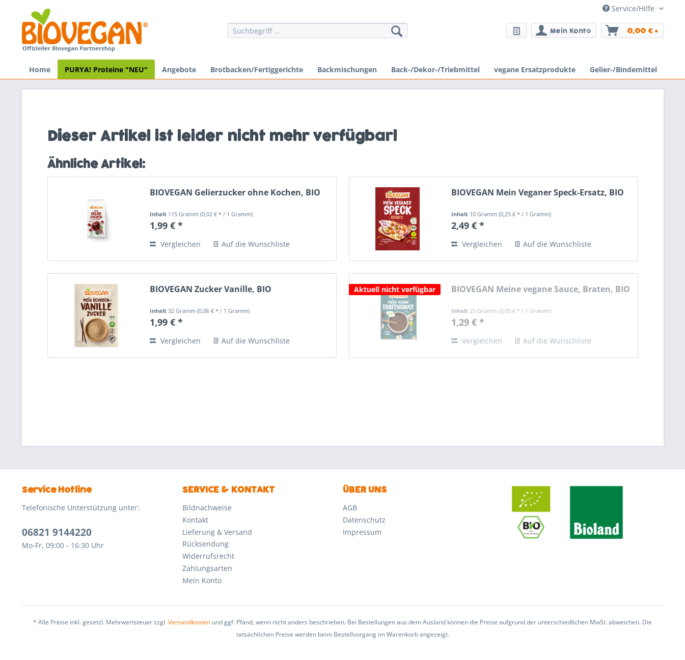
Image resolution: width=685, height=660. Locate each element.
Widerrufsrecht (208, 556)
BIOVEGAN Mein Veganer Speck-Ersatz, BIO (537, 192)
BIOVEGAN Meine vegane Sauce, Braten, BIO (540, 289)
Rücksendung (205, 544)
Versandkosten (189, 622)
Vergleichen (175, 244)
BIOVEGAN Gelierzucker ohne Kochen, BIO (235, 192)
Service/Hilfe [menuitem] (629, 8)
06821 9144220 (57, 532)
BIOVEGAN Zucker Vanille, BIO (210, 289)
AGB (350, 507)
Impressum (362, 532)
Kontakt (195, 520)
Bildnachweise (207, 507)
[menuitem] (317, 35)
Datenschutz (364, 520)
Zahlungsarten (207, 568)
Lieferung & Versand (217, 532)
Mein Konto (202, 580)
